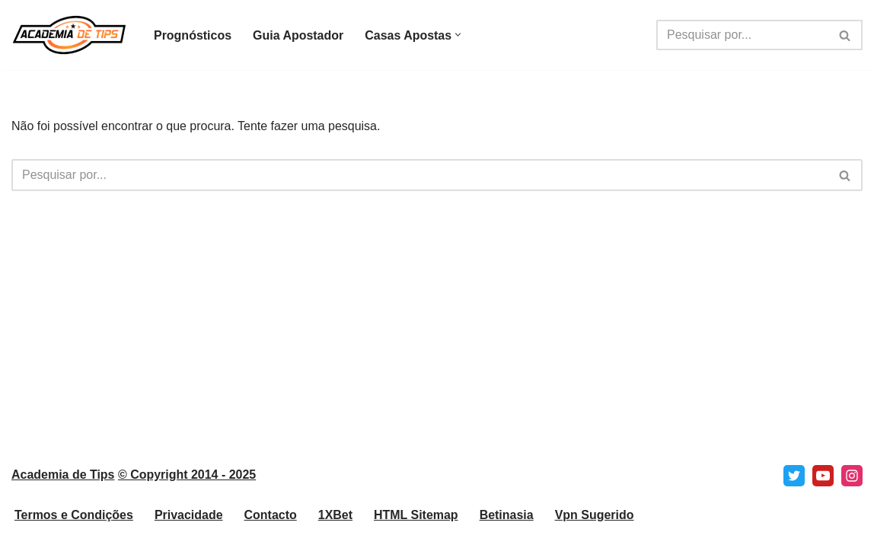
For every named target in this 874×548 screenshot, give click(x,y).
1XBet (335, 528)
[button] (458, 35)
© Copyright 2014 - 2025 (187, 488)
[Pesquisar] (742, 35)
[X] (794, 489)
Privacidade (189, 528)
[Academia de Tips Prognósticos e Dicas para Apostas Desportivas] (69, 35)
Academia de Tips (63, 488)
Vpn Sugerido (595, 528)
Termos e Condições (73, 528)
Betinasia (507, 528)
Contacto (270, 528)
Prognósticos (192, 35)
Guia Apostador (298, 35)
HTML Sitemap (417, 528)
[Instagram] (852, 489)
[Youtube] (823, 489)
